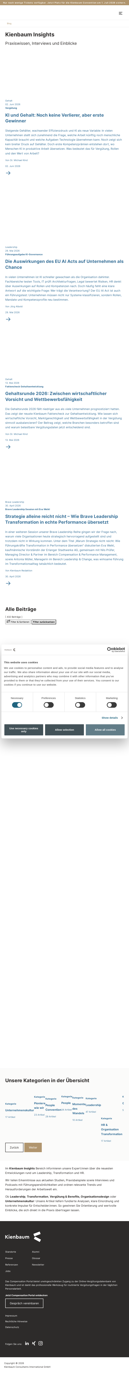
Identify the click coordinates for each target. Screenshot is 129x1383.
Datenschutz (12, 1327)
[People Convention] (53, 1103)
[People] (66, 1100)
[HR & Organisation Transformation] (111, 1116)
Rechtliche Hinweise (16, 1321)
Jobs (7, 1271)
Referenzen (11, 1264)
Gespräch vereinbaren (24, 1303)
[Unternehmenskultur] (19, 1104)
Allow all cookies (105, 729)
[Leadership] (93, 1101)
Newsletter (38, 1264)
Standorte (10, 1251)
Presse (9, 1258)
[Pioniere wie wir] (39, 1102)
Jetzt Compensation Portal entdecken (26, 1295)
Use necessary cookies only (23, 730)
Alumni (35, 1251)
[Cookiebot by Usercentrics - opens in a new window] (109, 649)
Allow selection (64, 729)
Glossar (36, 1258)
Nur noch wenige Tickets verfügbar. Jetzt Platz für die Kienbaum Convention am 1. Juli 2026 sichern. (64, 2)
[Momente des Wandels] (79, 1105)
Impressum (11, 1315)
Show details (110, 717)
